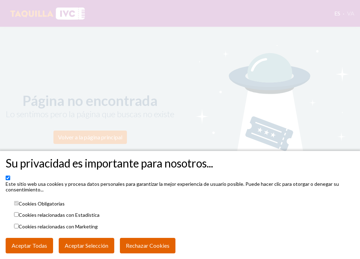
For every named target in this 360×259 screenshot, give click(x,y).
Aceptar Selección (86, 245)
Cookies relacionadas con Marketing (58, 226)
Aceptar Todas (29, 245)
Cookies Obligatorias (42, 204)
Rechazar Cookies (147, 245)
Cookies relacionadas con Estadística (59, 215)
